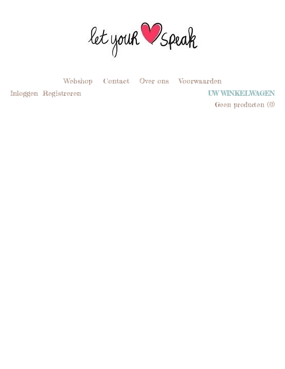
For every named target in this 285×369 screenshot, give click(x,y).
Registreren (62, 93)
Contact (116, 80)
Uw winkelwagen (241, 93)
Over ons (154, 80)
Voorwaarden (200, 80)
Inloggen (24, 93)
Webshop (78, 80)
